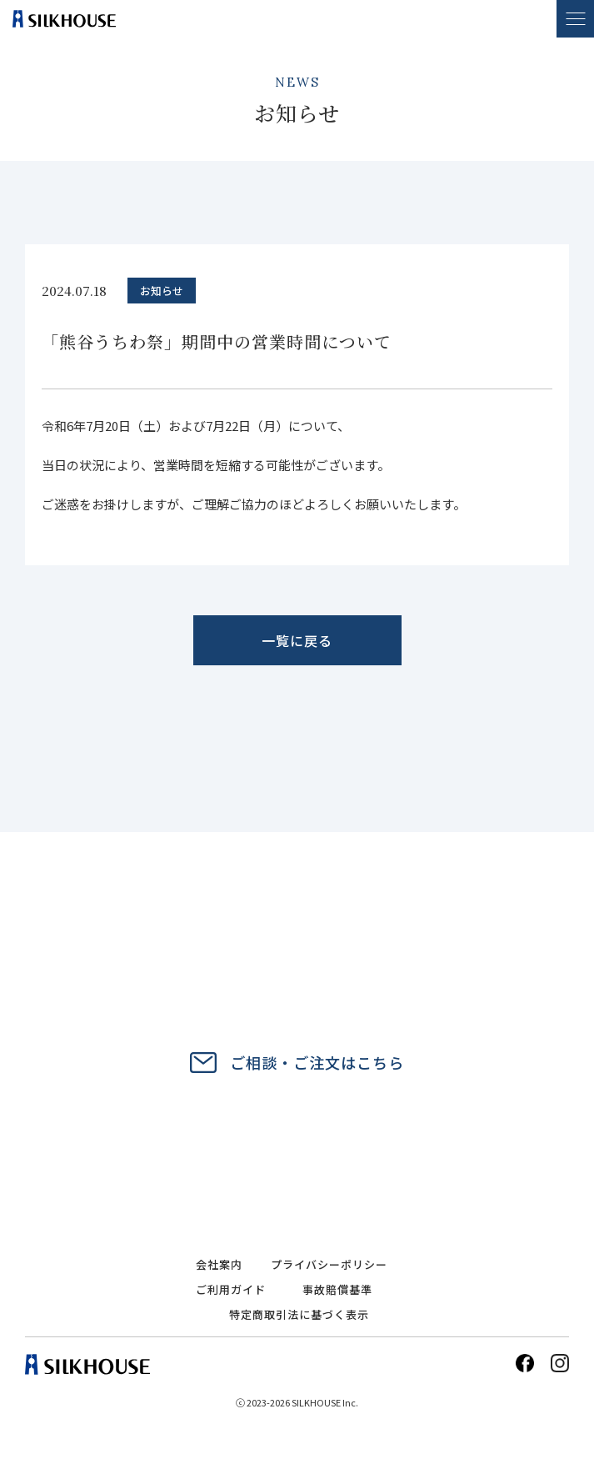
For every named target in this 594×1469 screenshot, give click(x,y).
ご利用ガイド (231, 1289)
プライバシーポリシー (329, 1264)
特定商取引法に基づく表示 (299, 1314)
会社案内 (219, 1264)
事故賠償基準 (337, 1289)
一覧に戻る (297, 640)
